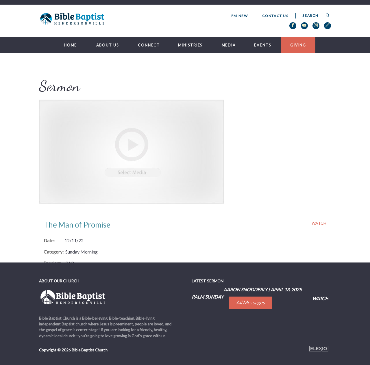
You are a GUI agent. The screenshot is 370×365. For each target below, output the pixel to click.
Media (229, 45)
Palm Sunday (207, 296)
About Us (107, 45)
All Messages (250, 302)
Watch (319, 223)
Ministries (190, 45)
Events (262, 45)
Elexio (318, 348)
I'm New (239, 16)
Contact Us (275, 16)
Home (70, 45)
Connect (149, 45)
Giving (298, 45)
